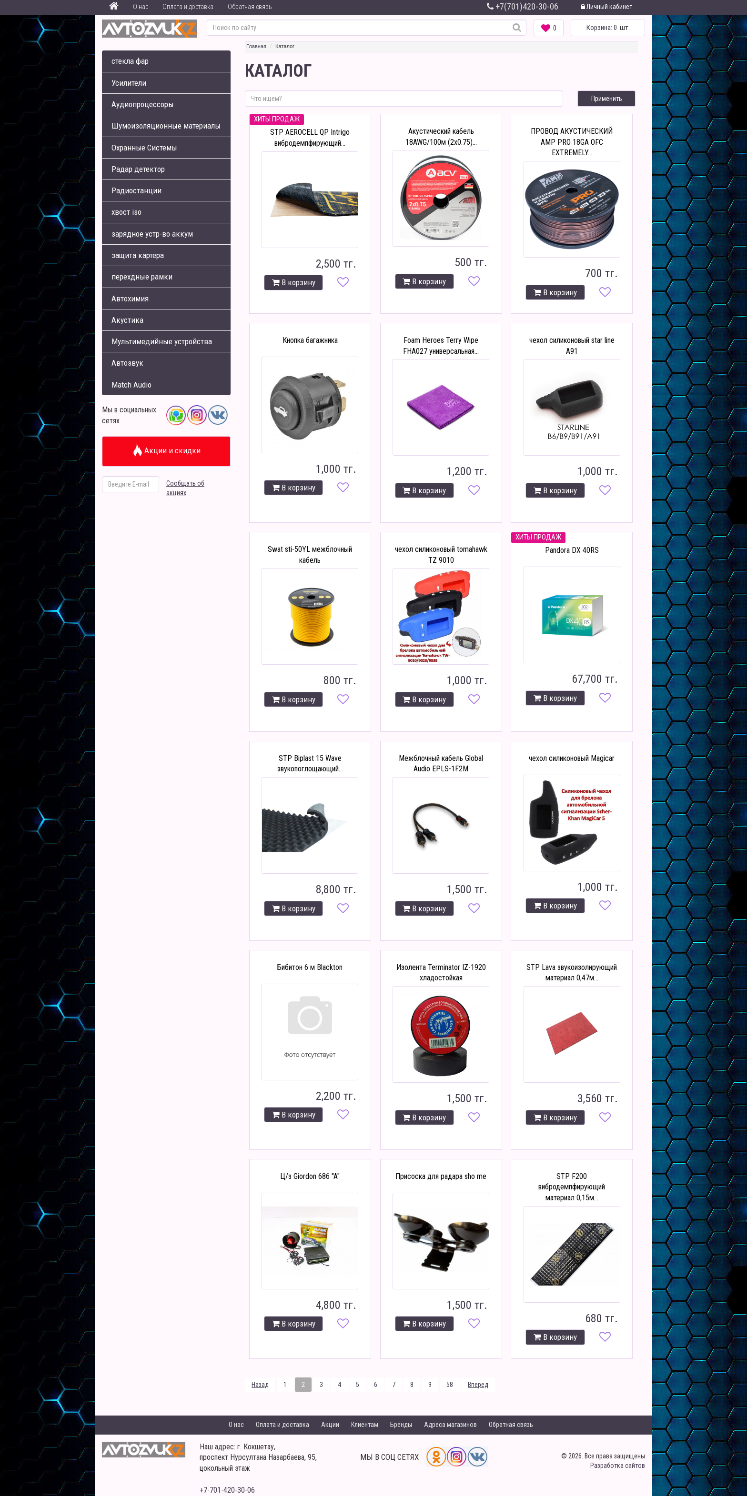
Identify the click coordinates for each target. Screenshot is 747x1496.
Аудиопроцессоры (142, 104)
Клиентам (364, 1424)
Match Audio (131, 384)
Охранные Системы (144, 147)
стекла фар (130, 61)
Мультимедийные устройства (161, 341)
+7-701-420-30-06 (227, 1490)
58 (449, 1384)
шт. (608, 27)
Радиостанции (136, 190)
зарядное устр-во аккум (152, 234)
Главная (256, 46)
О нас (140, 6)
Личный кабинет (606, 6)
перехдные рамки (141, 276)
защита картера (137, 255)
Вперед (478, 1384)
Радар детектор (138, 169)
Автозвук (127, 363)
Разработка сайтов (617, 1465)
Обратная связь (250, 6)
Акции (330, 1424)
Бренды (401, 1424)
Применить (606, 98)
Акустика (127, 320)
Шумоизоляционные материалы (166, 125)
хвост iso (126, 212)
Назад (260, 1384)
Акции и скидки (166, 450)
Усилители (128, 83)
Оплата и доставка (187, 6)
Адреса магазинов (450, 1424)
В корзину (293, 282)
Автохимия (130, 298)
